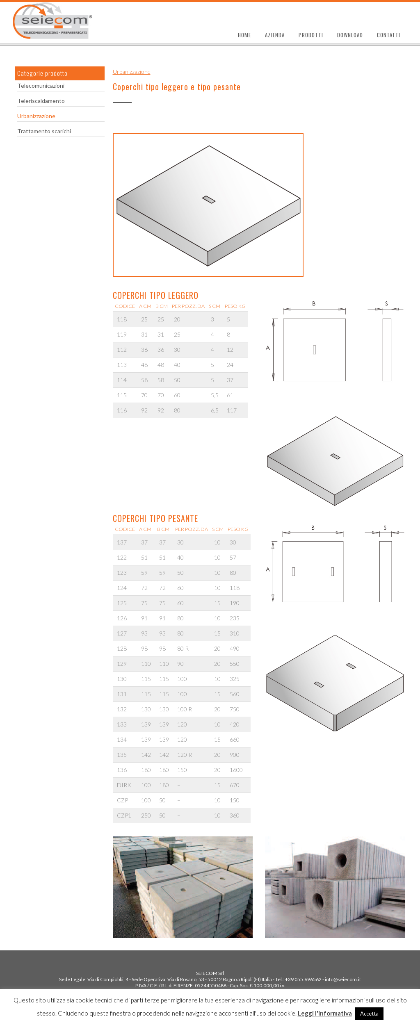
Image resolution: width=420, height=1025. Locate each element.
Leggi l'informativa (325, 1013)
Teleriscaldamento (41, 100)
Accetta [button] (369, 1013)
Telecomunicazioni (40, 85)
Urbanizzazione (36, 115)
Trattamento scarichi (44, 131)
